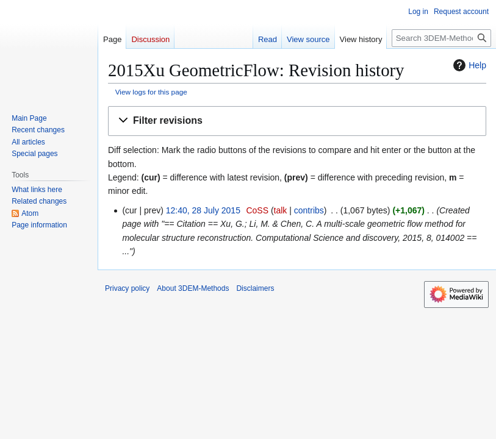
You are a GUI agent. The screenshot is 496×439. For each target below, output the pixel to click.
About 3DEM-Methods (193, 288)
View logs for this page (151, 92)
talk (280, 210)
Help (468, 65)
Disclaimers (255, 288)
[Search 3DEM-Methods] (441, 38)
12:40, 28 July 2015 (203, 210)
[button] (297, 121)
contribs (309, 210)
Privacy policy (127, 288)
